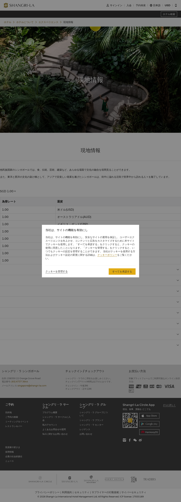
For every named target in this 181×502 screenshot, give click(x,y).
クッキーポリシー (107, 254)
